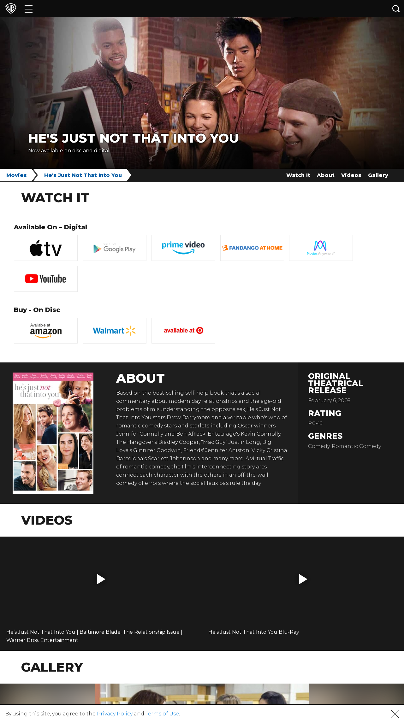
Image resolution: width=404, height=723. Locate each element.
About (326, 175)
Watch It (298, 175)
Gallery (378, 175)
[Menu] (28, 8)
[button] (101, 579)
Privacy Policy (115, 714)
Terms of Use (162, 714)
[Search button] (396, 8)
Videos (351, 175)
